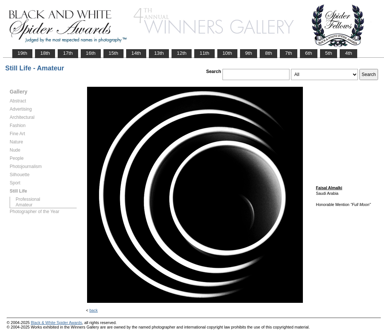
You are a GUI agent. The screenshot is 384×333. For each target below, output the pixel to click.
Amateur (24, 204)
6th (308, 53)
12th (182, 53)
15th (113, 53)
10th (227, 53)
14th (136, 53)
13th (159, 53)
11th (204, 53)
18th (45, 53)
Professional (28, 199)
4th (348, 53)
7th (288, 53)
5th (328, 53)
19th (22, 53)
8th (268, 53)
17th (68, 53)
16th (91, 53)
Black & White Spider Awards (56, 322)
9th (248, 53)
